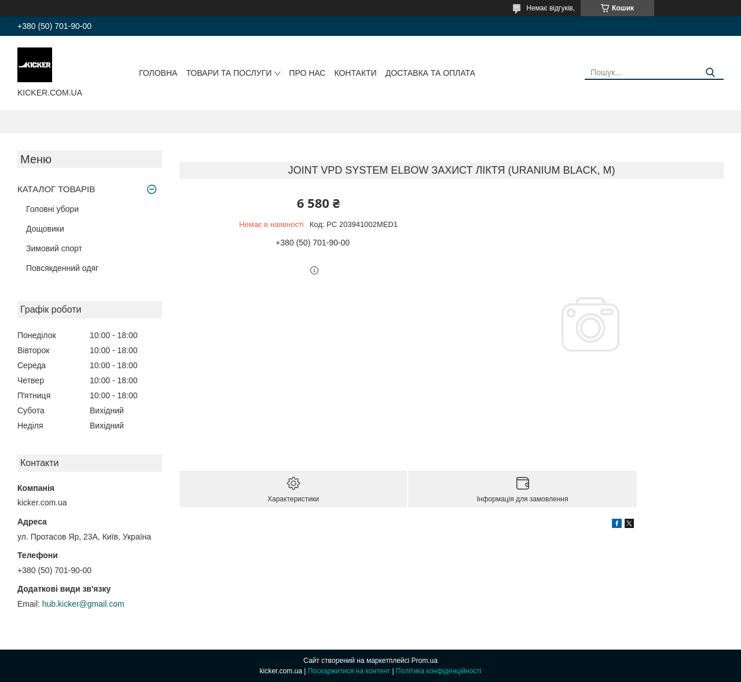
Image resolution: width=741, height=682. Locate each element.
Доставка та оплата (430, 73)
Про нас (307, 73)
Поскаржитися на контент (349, 671)
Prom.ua (425, 661)
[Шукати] (711, 72)
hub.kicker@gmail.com (83, 603)
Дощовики (45, 228)
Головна (158, 73)
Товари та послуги (229, 73)
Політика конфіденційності (439, 671)
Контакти (355, 73)
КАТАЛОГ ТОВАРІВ (56, 189)
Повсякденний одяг (62, 268)
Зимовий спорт (54, 248)
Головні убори (52, 209)
